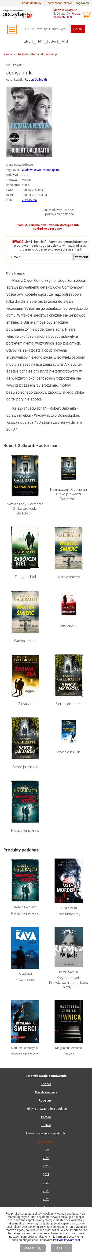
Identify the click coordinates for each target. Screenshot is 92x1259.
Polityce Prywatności (66, 1240)
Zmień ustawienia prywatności (46, 1133)
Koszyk (46, 1084)
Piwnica (68, 1054)
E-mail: (15, 257)
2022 (46, 1182)
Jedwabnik (68, 625)
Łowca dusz (25, 980)
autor (52, 41)
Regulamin (46, 1100)
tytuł (65, 41)
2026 (46, 1150)
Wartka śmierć (68, 577)
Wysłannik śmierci (25, 1054)
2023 (46, 1174)
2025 (46, 1158)
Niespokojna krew (25, 830)
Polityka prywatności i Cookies (46, 1108)
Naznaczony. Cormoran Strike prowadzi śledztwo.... (25, 508)
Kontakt (46, 1125)
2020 (46, 1199)
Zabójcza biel (25, 577)
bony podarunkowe (60, 3)
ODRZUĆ (62, 1248)
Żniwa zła (25, 704)
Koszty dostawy (46, 1092)
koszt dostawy (31, 3)
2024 (46, 1166)
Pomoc (46, 1117)
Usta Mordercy (68, 914)
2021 (46, 1191)
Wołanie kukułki (69, 752)
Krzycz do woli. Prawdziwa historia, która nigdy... (68, 982)
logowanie (83, 3)
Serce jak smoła (68, 704)
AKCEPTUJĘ (32, 1248)
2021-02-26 (29, 200)
